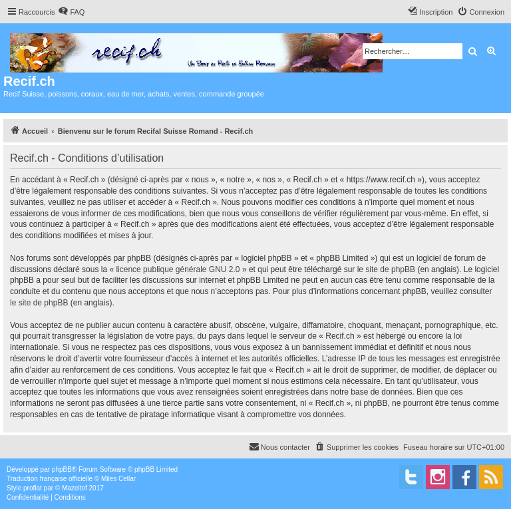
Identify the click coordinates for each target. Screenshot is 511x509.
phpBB (62, 469)
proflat (32, 488)
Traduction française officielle (49, 478)
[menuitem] (71, 12)
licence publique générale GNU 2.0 (178, 269)
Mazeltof (74, 488)
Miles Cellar (118, 478)
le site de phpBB (386, 269)
